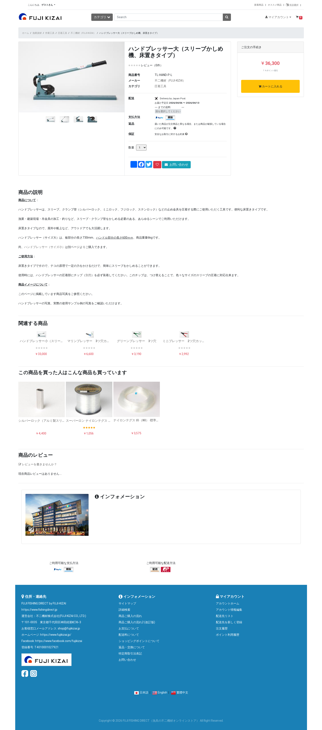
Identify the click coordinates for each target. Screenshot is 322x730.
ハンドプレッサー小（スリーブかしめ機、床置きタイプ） (60, 341)
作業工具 (49, 32)
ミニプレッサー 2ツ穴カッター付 (187, 341)
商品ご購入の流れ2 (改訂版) (137, 622)
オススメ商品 (275, 4)
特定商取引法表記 (130, 653)
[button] (26, 94)
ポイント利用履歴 (227, 635)
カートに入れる (270, 86)
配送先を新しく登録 (229, 622)
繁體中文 (182, 692)
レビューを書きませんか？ (37, 464)
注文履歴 (222, 628)
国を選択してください (167, 111)
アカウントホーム (227, 603)
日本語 (144, 692)
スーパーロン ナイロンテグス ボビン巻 (93, 421)
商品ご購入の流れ (130, 616)
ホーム (25, 32)
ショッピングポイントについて (139, 641)
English (162, 692)
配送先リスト (224, 616)
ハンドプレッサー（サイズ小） (44, 247)
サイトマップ (127, 603)
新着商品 (258, 4)
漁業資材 (37, 32)
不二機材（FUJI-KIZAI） (83, 32)
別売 (88, 275)
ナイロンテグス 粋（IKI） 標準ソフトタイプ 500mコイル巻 (155, 420)
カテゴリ (102, 17)
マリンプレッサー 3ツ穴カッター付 (93, 341)
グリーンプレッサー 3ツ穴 (136, 341)
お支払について (129, 628)
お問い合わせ (176, 164)
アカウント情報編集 (229, 610)
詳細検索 (124, 610)
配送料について (129, 635)
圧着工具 (62, 32)
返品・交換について (132, 647)
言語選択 (292, 5)
